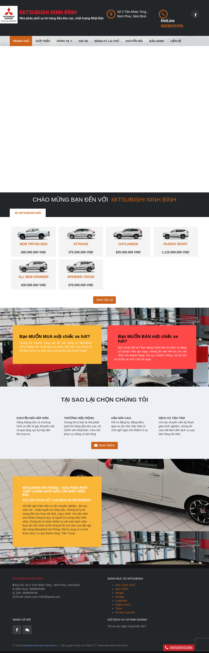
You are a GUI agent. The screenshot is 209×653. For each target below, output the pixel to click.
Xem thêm (104, 445)
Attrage (119, 596)
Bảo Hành (156, 41)
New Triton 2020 (125, 585)
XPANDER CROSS (80, 277)
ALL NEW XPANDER (33, 277)
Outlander (121, 600)
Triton (118, 608)
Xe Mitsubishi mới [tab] (28, 212)
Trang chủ (21, 41)
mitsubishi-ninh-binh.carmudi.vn (39, 645)
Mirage (119, 592)
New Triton (121, 588)
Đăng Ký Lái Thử (107, 41)
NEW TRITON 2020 (33, 244)
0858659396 (178, 647)
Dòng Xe (63, 41)
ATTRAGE (80, 244)
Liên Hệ (176, 41)
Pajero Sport (122, 604)
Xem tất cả (104, 300)
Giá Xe (83, 41)
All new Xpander (125, 612)
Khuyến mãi (134, 41)
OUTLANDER (128, 244)
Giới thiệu (43, 41)
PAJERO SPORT (175, 244)
